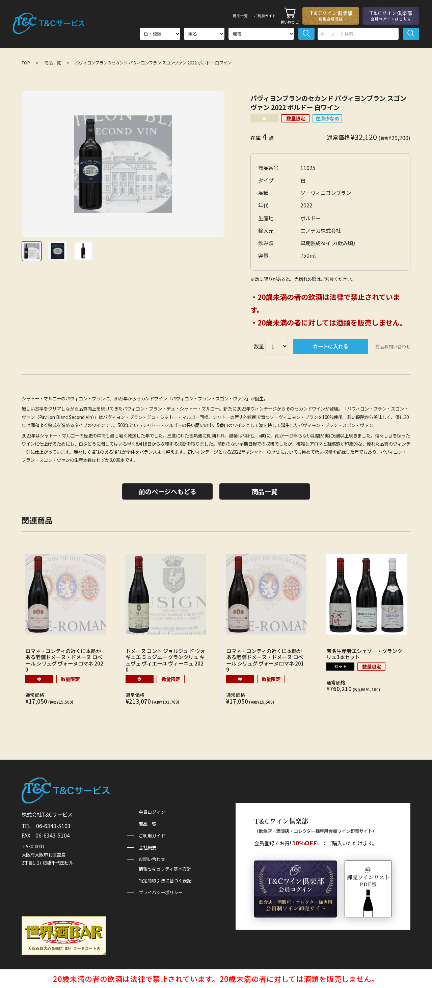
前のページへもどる (167, 491)
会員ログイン (152, 812)
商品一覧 (227, 15)
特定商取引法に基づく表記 (165, 880)
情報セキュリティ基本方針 (165, 869)
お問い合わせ (152, 859)
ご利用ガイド (260, 15)
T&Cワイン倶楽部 (330, 15)
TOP (26, 63)
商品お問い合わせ (392, 346)
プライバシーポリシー (161, 892)
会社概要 (147, 847)
